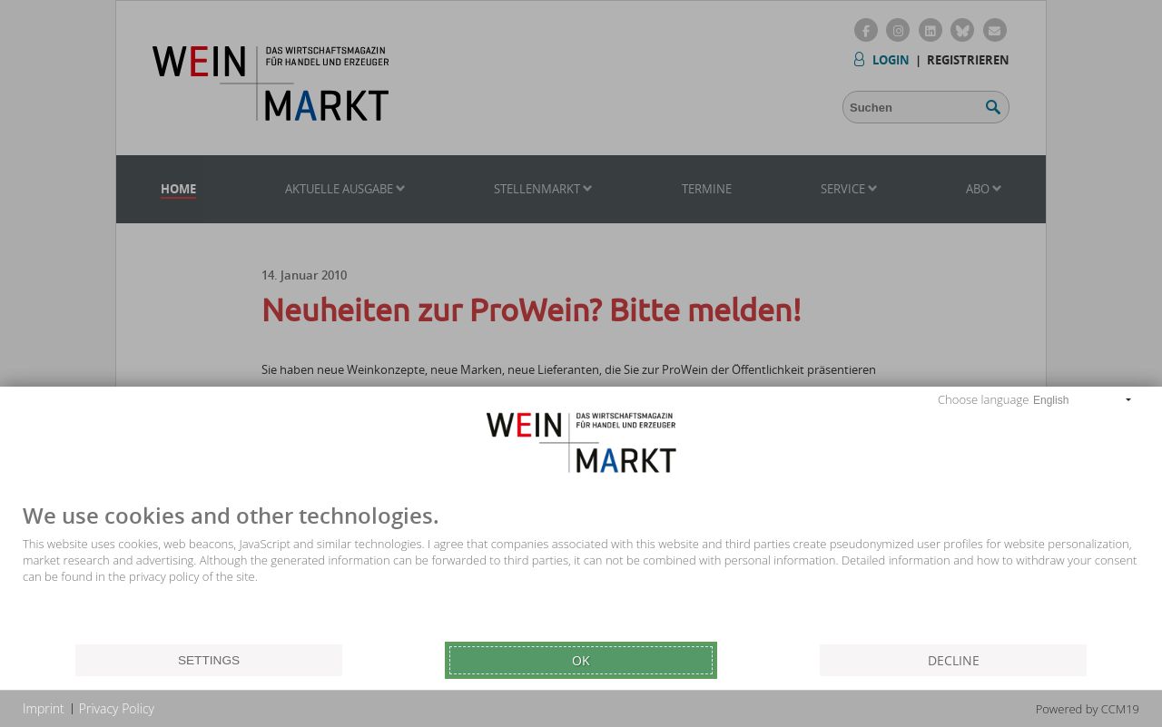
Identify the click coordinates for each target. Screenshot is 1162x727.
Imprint (43, 708)
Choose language (983, 399)
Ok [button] (581, 660)
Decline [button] (954, 660)
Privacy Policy (116, 708)
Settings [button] (209, 660)
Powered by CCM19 (1087, 709)
